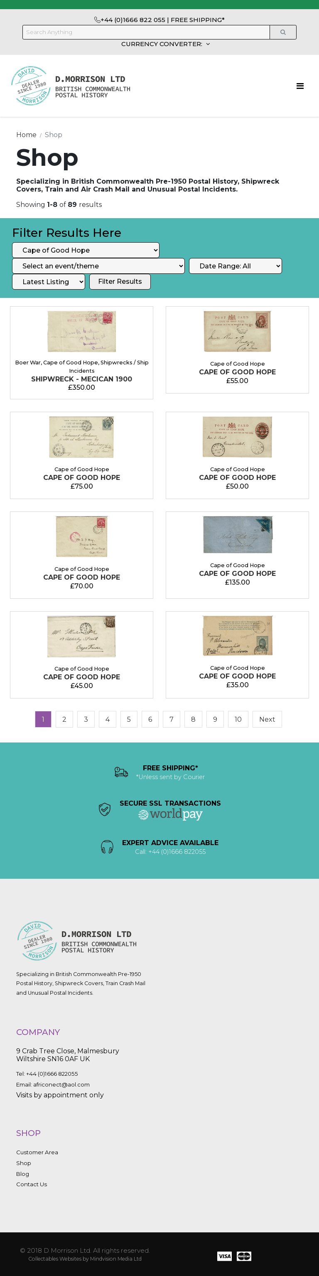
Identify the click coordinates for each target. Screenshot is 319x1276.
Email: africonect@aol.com (53, 1084)
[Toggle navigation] (300, 86)
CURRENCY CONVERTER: (162, 44)
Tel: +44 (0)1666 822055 (47, 1073)
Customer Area (37, 1152)
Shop (23, 1163)
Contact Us (31, 1184)
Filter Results (120, 281)
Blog (22, 1173)
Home (26, 135)
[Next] (267, 719)
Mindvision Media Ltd (116, 1259)
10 (238, 719)
